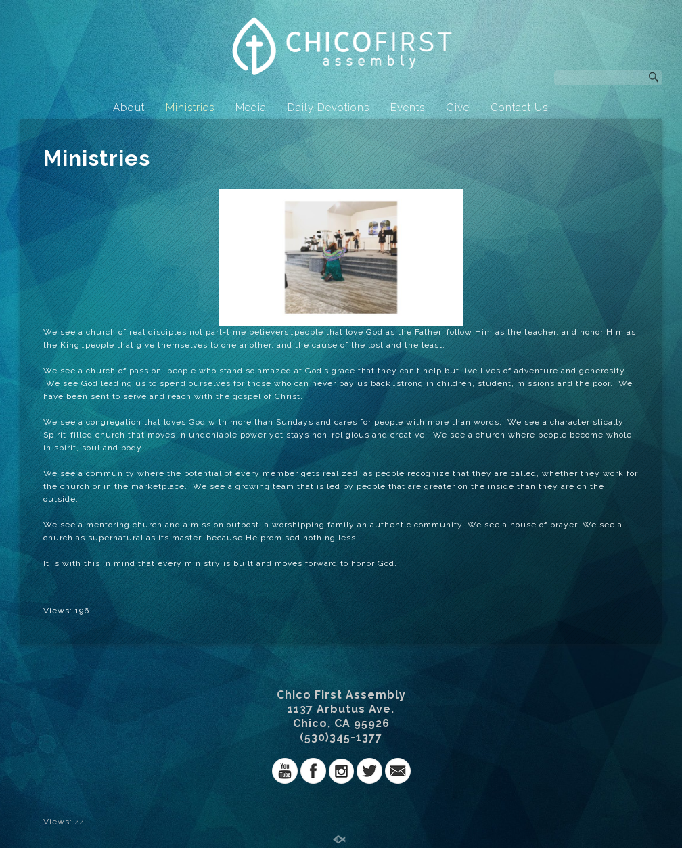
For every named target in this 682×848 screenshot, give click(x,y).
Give (458, 107)
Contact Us (519, 107)
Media (251, 107)
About (129, 107)
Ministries (190, 107)
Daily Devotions (328, 107)
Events (407, 107)
